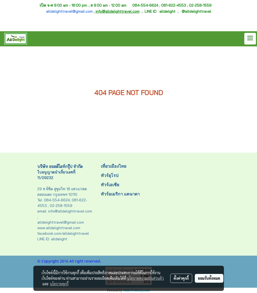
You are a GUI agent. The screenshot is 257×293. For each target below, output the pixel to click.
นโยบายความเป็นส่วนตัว (145, 278)
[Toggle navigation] (250, 39)
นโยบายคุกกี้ (59, 283)
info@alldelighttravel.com (117, 11)
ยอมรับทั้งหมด (209, 278)
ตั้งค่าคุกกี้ (181, 278)
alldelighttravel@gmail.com (69, 11)
